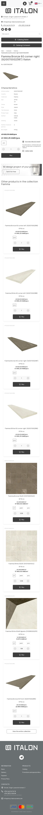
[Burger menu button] (3, 3)
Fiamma (16, 51)
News (3, 769)
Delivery (3, 772)
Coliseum (8, 51)
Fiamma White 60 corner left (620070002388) (21, 294)
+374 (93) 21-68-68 (24, 25)
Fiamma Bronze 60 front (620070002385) (21, 699)
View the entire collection (21, 732)
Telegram (6, 29)
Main (2, 51)
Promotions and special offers (31, 772)
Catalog (24, 769)
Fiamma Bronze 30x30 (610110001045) (21, 497)
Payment (4, 775)
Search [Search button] (39, 34)
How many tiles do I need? (33, 141)
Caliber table (29, 151)
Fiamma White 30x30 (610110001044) (21, 564)
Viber (9, 29)
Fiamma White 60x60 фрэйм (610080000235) (21, 632)
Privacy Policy (5, 779)
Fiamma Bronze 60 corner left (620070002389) (21, 226)
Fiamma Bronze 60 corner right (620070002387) (21, 361)
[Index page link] (22, 10)
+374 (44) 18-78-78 (9, 25)
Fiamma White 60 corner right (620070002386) (21, 429)
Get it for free (11, 172)
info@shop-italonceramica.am (14, 22)
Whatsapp (2, 29)
